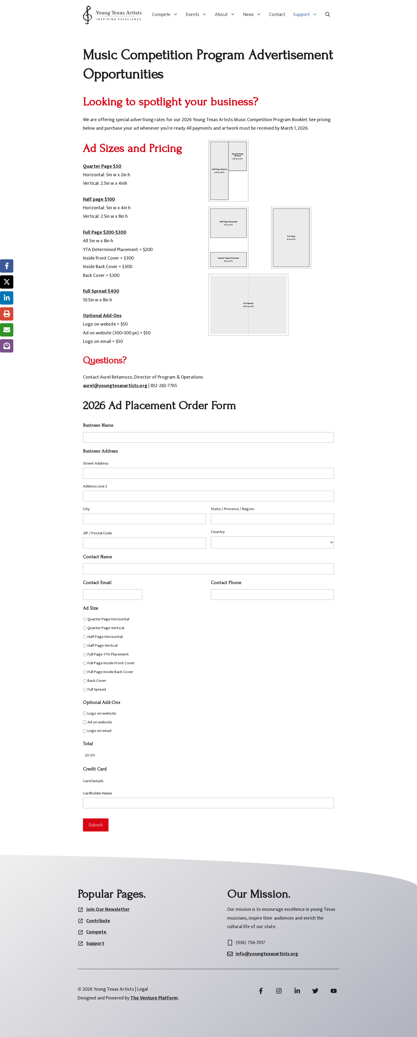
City (86, 509)
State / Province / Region (232, 509)
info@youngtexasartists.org (267, 954)
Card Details (93, 781)
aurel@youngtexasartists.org (115, 386)
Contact (277, 15)
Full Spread (96, 689)
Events (198, 15)
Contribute (98, 921)
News (254, 15)
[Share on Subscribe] (6, 346)
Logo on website (101, 713)
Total (88, 743)
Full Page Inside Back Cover (110, 672)
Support (307, 15)
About (227, 15)
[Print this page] (6, 314)
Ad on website (99, 722)
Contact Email (97, 582)
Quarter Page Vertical (105, 628)
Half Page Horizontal (105, 636)
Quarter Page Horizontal (108, 619)
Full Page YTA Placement (108, 654)
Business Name (98, 425)
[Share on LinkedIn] (6, 298)
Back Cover (96, 680)
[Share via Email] (6, 330)
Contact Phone (226, 582)
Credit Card (95, 769)
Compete (167, 15)
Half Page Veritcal (102, 645)
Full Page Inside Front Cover (111, 663)
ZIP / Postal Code (97, 533)
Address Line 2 (95, 486)
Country (217, 531)
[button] (327, 15)
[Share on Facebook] (6, 266)
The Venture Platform (154, 998)
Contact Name (97, 556)
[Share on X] (6, 282)
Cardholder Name (97, 793)
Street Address (96, 463)
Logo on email (99, 730)
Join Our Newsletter (107, 909)
